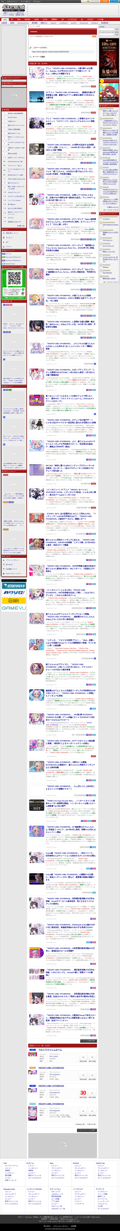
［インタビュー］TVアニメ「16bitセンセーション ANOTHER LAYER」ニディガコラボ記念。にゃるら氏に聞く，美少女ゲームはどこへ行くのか (71, 492)
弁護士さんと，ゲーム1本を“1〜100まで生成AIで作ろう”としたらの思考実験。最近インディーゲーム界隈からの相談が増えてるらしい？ (110, 182)
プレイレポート (57, 1168)
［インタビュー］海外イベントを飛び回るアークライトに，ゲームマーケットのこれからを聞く (13, 550)
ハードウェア (72, 19)
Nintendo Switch (10, 263)
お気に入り (95, 1)
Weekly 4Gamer (12, 117)
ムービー (73, 22)
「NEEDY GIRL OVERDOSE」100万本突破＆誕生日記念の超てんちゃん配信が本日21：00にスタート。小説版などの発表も (71, 568)
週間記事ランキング (12, 233)
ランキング (114, 1)
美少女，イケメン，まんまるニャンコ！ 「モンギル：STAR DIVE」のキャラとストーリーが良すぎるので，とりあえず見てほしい (13, 326)
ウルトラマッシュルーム (50, 1050)
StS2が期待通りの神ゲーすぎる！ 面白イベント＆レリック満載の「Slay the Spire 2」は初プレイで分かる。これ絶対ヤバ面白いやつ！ (14, 466)
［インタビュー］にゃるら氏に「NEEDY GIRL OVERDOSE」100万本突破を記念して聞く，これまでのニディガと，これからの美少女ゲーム (70, 592)
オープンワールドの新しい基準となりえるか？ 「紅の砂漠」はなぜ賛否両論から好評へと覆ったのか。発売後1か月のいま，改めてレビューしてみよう (13, 411)
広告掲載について (11, 569)
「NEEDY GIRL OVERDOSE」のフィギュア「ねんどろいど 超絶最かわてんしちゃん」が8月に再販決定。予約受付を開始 (71, 272)
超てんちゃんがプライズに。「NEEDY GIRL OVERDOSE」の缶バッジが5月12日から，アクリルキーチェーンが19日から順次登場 (69, 667)
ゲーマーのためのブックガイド (16, 170)
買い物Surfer (12, 204)
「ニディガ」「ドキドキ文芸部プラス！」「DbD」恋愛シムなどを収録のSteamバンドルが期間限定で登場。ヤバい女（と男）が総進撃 (71, 642)
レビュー (53, 22)
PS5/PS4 (27, 19)
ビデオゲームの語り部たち (16, 196)
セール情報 (55, 1199)
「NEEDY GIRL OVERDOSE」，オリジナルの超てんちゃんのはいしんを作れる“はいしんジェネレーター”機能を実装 (70, 346)
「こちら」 (71, 1219)
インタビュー (64, 22)
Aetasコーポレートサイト (13, 573)
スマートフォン (55, 1189)
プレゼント (94, 22)
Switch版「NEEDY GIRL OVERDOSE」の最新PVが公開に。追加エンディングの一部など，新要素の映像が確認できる (70, 877)
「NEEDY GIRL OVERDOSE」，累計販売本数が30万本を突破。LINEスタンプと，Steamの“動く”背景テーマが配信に (70, 972)
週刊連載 (34, 22)
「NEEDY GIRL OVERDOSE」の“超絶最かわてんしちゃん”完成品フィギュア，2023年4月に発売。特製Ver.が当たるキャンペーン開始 (71, 829)
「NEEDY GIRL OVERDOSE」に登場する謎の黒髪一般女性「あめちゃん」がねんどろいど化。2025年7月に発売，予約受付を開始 (71, 324)
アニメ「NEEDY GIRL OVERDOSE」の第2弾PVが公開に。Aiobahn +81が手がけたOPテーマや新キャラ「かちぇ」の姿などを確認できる (69, 71)
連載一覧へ (21, 226)
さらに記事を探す (89, 1041)
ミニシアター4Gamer (14, 200)
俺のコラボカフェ (13, 183)
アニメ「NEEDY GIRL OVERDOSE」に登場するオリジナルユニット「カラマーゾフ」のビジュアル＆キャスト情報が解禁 (70, 121)
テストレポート (80, 1194)
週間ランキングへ (113, 207)
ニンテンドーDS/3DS (34, 1189)
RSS (3, 1)
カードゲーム (102, 1199)
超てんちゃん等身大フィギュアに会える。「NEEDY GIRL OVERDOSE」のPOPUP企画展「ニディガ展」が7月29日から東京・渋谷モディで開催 (70, 542)
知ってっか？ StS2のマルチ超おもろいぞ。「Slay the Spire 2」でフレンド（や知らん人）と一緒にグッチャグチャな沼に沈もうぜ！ (13, 438)
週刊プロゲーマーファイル (16, 125)
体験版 (7, 1170)
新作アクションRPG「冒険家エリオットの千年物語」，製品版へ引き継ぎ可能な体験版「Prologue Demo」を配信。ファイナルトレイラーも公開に (110, 133)
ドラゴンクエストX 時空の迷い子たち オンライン (110, 259)
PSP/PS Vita (100, 1163)
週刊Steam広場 (12, 153)
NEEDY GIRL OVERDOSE (51, 1068)
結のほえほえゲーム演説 (15, 175)
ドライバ (8, 246)
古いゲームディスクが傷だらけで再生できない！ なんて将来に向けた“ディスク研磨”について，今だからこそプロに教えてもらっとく (13, 353)
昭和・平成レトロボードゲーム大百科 (16, 187)
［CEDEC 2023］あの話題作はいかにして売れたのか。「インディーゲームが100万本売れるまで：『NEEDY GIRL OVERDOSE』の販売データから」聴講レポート (71, 516)
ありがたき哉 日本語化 (15, 208)
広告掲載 (73, 1226)
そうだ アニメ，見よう (15, 165)
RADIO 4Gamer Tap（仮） (16, 161)
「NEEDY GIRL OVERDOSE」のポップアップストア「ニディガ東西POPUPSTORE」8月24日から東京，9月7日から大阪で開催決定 (70, 372)
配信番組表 (104, 22)
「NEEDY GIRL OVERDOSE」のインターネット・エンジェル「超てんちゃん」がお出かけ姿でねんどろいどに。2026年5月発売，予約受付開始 (70, 171)
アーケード (100, 1189)
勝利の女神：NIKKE (109, 278)
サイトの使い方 (25, 1)
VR (63, 19)
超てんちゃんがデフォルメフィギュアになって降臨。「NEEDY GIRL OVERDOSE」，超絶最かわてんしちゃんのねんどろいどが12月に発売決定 (70, 616)
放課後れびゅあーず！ (15, 222)
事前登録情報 (56, 1196)
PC (12, 19)
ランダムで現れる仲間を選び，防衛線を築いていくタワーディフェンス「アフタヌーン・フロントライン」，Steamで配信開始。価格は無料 (110, 172)
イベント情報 (102, 1194)
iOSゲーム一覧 (56, 1206)
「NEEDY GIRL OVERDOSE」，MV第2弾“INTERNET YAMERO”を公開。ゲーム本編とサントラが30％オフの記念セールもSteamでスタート (70, 717)
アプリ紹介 (55, 1201)
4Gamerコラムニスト (14, 192)
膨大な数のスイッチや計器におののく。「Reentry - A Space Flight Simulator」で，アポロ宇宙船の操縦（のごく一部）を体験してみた (13, 381)
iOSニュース (55, 1191)
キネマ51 (10, 218)
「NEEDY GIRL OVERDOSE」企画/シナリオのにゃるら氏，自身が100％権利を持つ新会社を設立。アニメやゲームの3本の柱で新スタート (71, 197)
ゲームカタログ (103, 1209)
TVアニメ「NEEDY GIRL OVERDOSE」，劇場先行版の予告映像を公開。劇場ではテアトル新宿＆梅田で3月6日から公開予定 (70, 95)
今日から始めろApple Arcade (16, 179)
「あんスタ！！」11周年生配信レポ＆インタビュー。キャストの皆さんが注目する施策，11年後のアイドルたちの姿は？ (13, 496)
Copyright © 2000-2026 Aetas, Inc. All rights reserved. (60, 1228)
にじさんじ (106, 219)
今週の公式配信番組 (14, 129)
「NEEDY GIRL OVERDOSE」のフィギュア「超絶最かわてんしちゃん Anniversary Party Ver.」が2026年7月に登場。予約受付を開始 (71, 248)
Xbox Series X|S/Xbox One (13, 257)
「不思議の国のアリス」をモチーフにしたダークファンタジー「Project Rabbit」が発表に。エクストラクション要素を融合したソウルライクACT (110, 123)
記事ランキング (10, 1180)
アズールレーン (107, 240)
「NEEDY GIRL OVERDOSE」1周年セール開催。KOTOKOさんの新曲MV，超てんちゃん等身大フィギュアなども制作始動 (70, 764)
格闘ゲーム (102, 1196)
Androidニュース (57, 1194)
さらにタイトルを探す (87, 1130)
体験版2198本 (20, 15)
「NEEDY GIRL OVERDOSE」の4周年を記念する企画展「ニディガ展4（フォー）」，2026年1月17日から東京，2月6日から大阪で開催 (71, 147)
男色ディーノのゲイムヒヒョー (16, 138)
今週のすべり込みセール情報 (16, 149)
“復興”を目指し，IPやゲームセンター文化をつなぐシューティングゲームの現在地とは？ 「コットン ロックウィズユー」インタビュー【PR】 (13, 523)
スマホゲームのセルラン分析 (16, 143)
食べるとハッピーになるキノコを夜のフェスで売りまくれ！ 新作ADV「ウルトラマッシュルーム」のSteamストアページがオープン (70, 398)
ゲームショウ (84, 22)
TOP (5, 19)
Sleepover (105, 267)
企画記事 (4, 22)
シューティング (103, 1201)
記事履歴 (104, 1)
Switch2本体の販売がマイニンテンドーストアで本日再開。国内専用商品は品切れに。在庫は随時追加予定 (110, 162)
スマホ (45, 19)
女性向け (54, 19)
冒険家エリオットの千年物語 (110, 233)
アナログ (90, 19)
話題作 (12, 22)
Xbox (18, 19)
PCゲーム (8, 253)
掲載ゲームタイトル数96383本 (14, 13)
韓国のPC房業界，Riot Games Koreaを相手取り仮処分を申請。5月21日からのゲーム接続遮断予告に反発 (110, 152)
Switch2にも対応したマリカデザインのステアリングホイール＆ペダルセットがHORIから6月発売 (110, 142)
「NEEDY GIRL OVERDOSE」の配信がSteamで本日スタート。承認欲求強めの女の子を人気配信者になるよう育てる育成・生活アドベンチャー (71, 1018)
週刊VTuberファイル (14, 133)
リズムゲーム (102, 1204)
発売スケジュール (34, 1175)
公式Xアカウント (12, 1)
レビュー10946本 (8, 15)
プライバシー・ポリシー (60, 1226)
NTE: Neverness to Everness (110, 225)
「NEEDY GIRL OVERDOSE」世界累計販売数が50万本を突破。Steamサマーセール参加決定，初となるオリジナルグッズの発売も (70, 901)
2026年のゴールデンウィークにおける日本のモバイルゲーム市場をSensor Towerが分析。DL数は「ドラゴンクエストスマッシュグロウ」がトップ (110, 192)
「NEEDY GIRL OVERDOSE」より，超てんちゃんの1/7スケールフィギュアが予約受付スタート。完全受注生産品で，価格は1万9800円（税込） (70, 444)
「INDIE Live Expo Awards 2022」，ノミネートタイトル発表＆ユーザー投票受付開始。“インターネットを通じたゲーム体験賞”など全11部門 (71, 803)
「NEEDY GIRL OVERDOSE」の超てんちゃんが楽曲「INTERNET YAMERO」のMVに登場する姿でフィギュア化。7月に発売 (71, 298)
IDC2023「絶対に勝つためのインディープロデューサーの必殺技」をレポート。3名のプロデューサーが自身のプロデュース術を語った (70, 468)
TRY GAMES (53, 1056)
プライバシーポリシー (13, 560)
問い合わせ (37, 1)
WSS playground (54, 1074)
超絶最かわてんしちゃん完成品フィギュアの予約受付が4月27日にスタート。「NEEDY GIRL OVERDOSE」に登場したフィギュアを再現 (71, 693)
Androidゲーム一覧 (58, 1209)
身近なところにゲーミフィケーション (16, 213)
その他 (100, 1206)
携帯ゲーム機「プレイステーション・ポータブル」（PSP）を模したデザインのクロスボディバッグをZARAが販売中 (110, 113)
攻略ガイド (44, 22)
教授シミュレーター (109, 251)
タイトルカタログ (34, 1178)
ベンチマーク (79, 1204)
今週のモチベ (12, 121)
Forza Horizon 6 (107, 272)
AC (82, 19)
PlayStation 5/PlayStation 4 (13, 260)
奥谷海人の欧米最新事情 (15, 113)
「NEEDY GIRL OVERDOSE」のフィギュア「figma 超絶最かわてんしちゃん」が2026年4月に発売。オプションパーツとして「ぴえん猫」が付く (71, 221)
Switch (36, 19)
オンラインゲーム (23, 22)
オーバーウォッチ (108, 245)
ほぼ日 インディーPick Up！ (16, 157)
